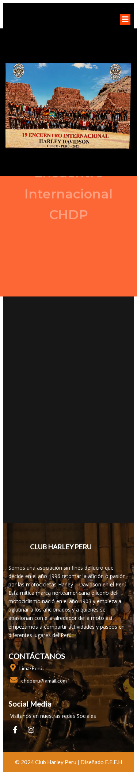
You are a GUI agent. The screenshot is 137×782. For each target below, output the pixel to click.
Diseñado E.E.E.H (101, 762)
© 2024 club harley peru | (47, 762)
